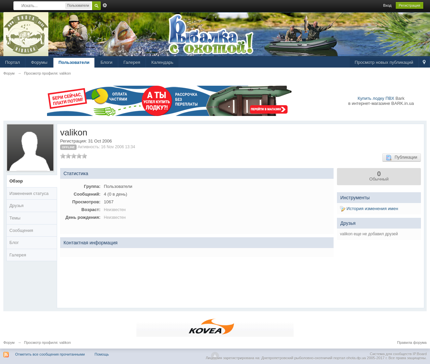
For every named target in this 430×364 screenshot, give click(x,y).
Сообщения (21, 230)
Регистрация (409, 5)
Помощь (102, 354)
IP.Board (420, 354)
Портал (12, 62)
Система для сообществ (391, 354)
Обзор (16, 181)
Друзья (16, 205)
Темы (14, 217)
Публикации (401, 157)
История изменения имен (369, 208)
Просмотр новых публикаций (384, 62)
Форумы (39, 62)
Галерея (132, 62)
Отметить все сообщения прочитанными (50, 354)
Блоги (106, 62)
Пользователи (73, 62)
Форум (8, 342)
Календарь (162, 62)
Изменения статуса (28, 193)
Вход (387, 5)
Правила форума (412, 342)
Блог (14, 242)
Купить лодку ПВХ (376, 98)
